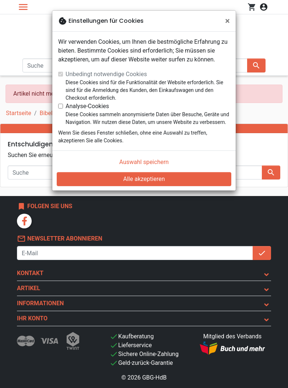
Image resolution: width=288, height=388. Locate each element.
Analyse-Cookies (87, 106)
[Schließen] (227, 21)
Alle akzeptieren (144, 178)
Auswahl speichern (144, 162)
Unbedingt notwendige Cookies (106, 74)
